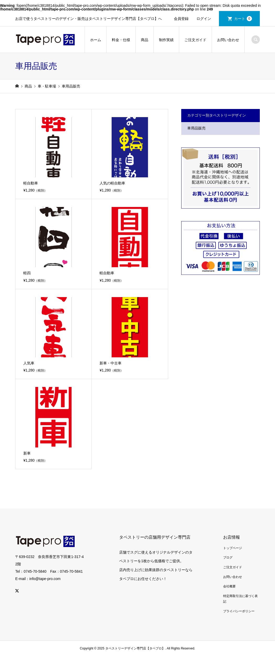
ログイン (203, 19)
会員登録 (181, 19)
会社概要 (229, 586)
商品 (144, 40)
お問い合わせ (228, 40)
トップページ (232, 548)
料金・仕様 (121, 40)
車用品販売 (196, 128)
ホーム (95, 40)
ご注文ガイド (195, 40)
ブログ (228, 557)
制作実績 (166, 40)
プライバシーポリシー (239, 611)
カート (243, 18)
